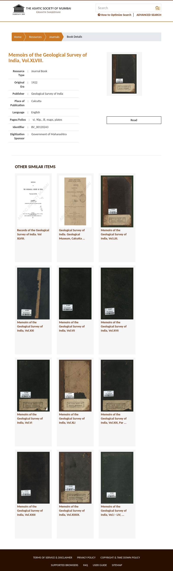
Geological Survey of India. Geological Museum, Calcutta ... (72, 234)
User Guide (100, 565)
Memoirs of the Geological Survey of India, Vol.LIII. (113, 234)
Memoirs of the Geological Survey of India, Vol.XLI (72, 418)
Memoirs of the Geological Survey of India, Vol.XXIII (30, 510)
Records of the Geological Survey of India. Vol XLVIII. (33, 234)
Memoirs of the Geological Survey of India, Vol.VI (30, 418)
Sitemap (117, 565)
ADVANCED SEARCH (149, 15)
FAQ (85, 565)
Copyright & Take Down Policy (120, 557)
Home (17, 37)
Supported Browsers (64, 565)
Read (134, 120)
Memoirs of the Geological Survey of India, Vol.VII (72, 326)
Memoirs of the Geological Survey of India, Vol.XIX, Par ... (113, 418)
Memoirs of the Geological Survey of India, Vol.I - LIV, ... (113, 510)
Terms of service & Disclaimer (52, 557)
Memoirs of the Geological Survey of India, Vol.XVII (113, 326)
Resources (35, 37)
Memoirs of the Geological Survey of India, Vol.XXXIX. (72, 510)
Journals (54, 37)
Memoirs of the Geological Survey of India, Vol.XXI (30, 326)
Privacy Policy (86, 557)
